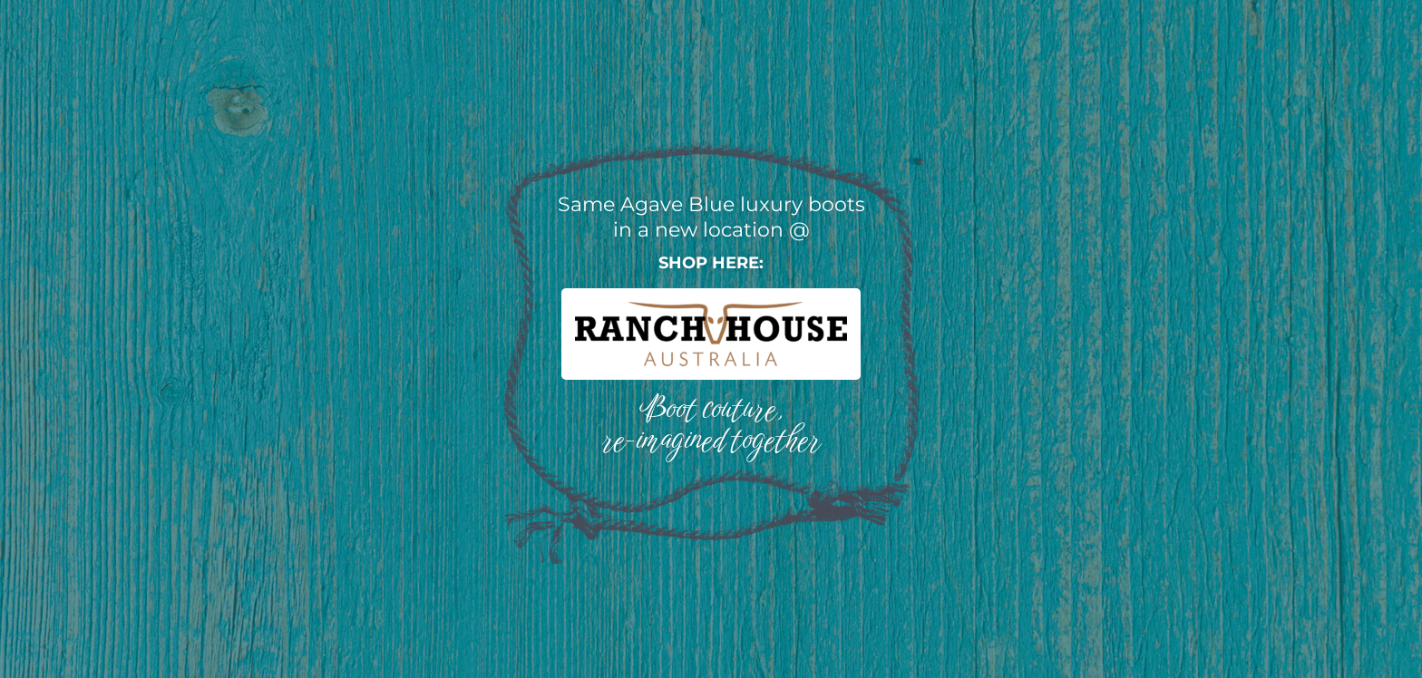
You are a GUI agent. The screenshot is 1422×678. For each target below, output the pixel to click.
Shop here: (711, 263)
